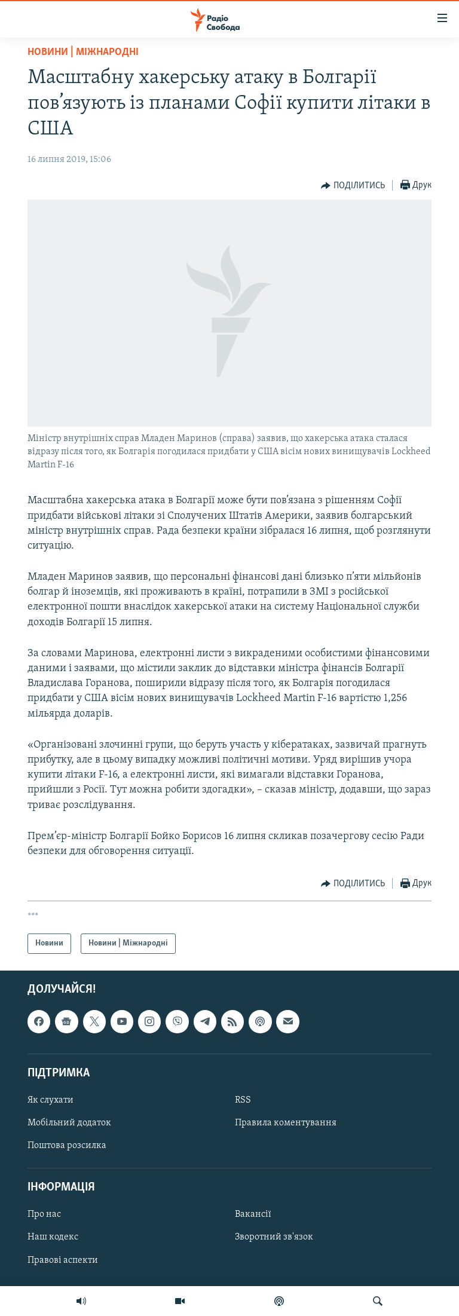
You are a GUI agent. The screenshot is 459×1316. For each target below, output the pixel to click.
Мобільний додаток (69, 1123)
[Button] (353, 185)
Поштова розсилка (66, 1145)
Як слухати (50, 1100)
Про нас (44, 1215)
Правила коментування (285, 1123)
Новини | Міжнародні (83, 52)
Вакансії (253, 1215)
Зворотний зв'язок (274, 1237)
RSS (243, 1100)
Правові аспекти (62, 1260)
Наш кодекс (52, 1237)
